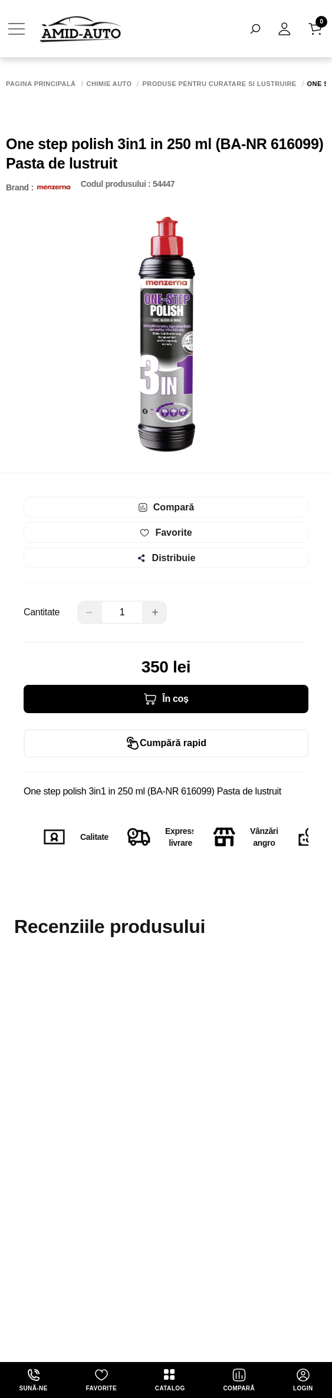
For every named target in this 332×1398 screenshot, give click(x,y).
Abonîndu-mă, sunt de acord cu (150, 1249)
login (303, 1380)
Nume (17, 1087)
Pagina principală (41, 84)
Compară (239, 1380)
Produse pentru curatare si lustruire (219, 84)
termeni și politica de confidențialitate (208, 1249)
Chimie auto (109, 84)
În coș (165, 699)
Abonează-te (166, 1209)
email (17, 1141)
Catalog (170, 1380)
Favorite (101, 1380)
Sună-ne (33, 1380)
